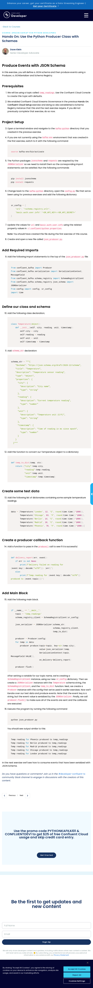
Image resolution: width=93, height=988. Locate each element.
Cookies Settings (77, 981)
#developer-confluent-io (71, 773)
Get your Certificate (44, 6)
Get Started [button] (46, 855)
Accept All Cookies (77, 969)
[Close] (87, 963)
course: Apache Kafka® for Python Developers (29, 33)
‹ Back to (11, 26)
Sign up (46, 942)
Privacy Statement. (61, 955)
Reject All (77, 975)
